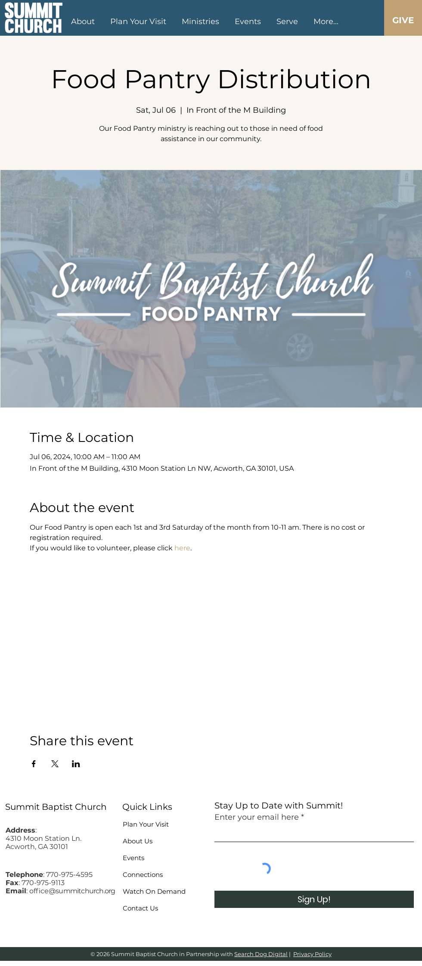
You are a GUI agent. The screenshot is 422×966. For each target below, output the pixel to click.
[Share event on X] (55, 763)
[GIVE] (402, 20)
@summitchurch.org (82, 891)
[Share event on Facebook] (34, 763)
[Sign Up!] (314, 899)
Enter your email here (256, 817)
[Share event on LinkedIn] (76, 763)
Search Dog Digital (261, 954)
